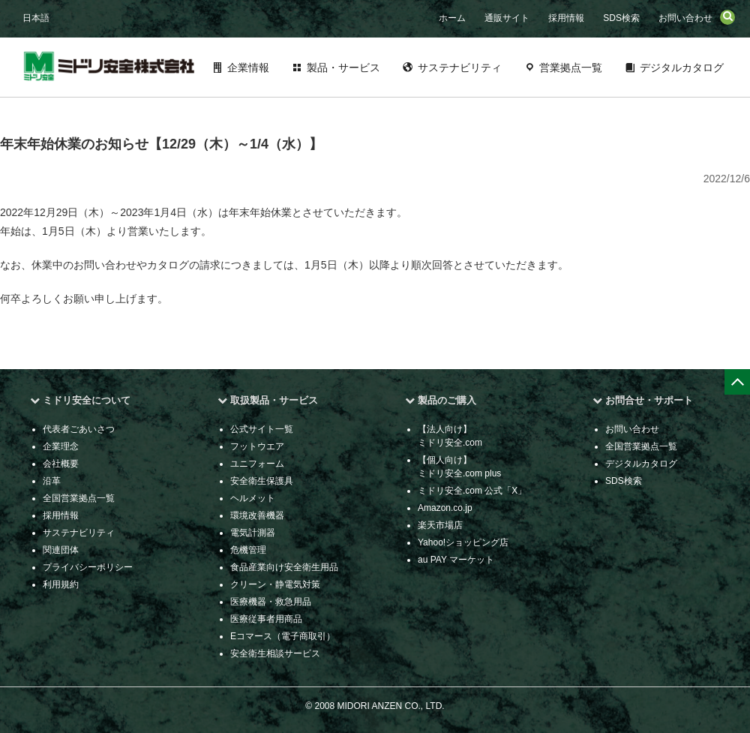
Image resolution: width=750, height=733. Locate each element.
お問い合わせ (685, 18)
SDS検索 (621, 18)
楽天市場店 (440, 525)
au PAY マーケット (456, 559)
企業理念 (61, 446)
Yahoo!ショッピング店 (463, 542)
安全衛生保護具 (261, 481)
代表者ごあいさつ (79, 429)
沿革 (52, 481)
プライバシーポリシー (88, 567)
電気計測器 (252, 532)
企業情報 (248, 68)
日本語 (36, 18)
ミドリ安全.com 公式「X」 (472, 490)
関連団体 (61, 550)
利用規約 (61, 584)
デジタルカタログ (682, 68)
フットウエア (257, 446)
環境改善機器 (257, 515)
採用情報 (566, 18)
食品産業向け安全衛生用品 (284, 567)
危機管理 (248, 550)
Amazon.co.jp (445, 508)
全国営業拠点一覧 (79, 498)
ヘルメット (252, 498)
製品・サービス (343, 68)
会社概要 (61, 463)
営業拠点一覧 (570, 68)
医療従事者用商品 (266, 619)
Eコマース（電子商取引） (282, 636)
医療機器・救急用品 (270, 601)
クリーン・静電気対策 (275, 584)
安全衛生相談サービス (275, 653)
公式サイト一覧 (261, 429)
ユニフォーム (257, 463)
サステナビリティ (460, 68)
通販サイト (507, 18)
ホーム (452, 18)
